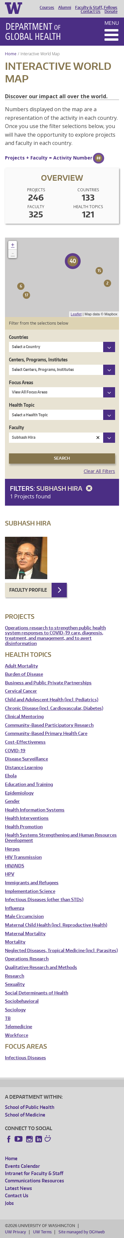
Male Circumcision (24, 916)
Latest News (18, 1188)
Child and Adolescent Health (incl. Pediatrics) (51, 699)
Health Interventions (27, 818)
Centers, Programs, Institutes (38, 359)
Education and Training (29, 784)
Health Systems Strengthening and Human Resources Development (61, 838)
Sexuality (15, 984)
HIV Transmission (23, 857)
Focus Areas (21, 382)
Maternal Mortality (25, 933)
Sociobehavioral (22, 1001)
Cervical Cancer (21, 691)
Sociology (15, 1009)
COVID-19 (15, 750)
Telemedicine (18, 1026)
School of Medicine (25, 1115)
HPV (9, 874)
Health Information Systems (34, 809)
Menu (111, 23)
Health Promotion (24, 826)
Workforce (16, 1035)
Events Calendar (22, 1166)
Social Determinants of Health (36, 992)
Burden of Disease (24, 674)
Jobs (9, 1203)
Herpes (12, 849)
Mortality (15, 942)
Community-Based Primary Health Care (46, 733)
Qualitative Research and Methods (41, 967)
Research (14, 976)
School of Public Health (29, 1107)
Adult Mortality (21, 666)
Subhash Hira (65, 488)
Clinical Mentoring (24, 716)
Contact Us (91, 12)
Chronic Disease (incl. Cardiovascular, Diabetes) (54, 708)
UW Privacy (15, 1231)
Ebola (11, 775)
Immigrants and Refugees (32, 882)
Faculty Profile (28, 590)
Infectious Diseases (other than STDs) (44, 899)
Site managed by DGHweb (82, 1231)
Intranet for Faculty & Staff (34, 1173)
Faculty (16, 427)
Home (11, 54)
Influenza (14, 908)
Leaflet (76, 314)
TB (8, 1018)
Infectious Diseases (25, 1057)
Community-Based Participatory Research (49, 725)
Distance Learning (24, 767)
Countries (18, 337)
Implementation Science (30, 891)
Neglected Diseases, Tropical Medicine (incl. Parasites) (61, 950)
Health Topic (21, 405)
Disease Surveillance (26, 759)
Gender (12, 801)
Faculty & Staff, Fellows (96, 8)
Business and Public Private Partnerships (48, 682)
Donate (110, 12)
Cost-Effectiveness (25, 742)
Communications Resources (34, 1180)
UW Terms (42, 1231)
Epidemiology (19, 793)
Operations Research (27, 958)
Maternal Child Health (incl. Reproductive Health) (56, 925)
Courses (47, 8)
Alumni (64, 8)
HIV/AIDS (14, 865)
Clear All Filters (99, 471)
